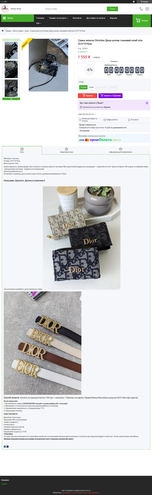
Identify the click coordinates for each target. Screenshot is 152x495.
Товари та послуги (57, 18)
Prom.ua (87, 490)
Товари (8, 31)
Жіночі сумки (18, 31)
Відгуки (113, 18)
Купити (89, 95)
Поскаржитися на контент (70, 493)
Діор (27, 31)
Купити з (112, 95)
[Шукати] (112, 9)
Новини (4, 484)
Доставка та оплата (95, 18)
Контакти (77, 18)
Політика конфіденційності (90, 493)
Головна (40, 18)
